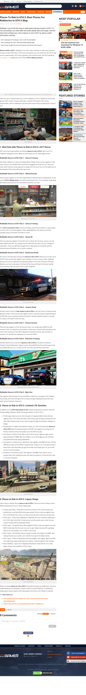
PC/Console (57, 12)
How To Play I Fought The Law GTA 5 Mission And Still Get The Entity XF (21, 45)
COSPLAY (40, 12)
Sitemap (49, 657)
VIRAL (23, 12)
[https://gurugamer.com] (9, 655)
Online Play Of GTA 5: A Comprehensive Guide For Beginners (23, 604)
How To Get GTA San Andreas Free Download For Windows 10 (79, 86)
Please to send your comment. (13, 621)
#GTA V (13, 1)
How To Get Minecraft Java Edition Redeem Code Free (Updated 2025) (79, 76)
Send (52, 626)
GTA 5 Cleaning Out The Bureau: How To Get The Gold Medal (18, 40)
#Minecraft (6, 1)
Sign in (82, 6)
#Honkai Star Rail (39, 1)
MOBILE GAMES (19, 646)
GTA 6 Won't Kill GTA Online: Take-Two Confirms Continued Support (78, 112)
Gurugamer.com (5, 58)
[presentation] (6, 609)
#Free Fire (19, 1)
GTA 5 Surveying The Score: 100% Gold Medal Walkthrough (17, 42)
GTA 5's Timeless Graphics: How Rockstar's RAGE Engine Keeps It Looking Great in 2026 (78, 104)
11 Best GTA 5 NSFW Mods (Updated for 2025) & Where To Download (79, 65)
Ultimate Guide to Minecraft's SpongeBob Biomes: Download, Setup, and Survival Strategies (79, 120)
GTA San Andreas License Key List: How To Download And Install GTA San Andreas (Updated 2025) (79, 54)
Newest (45, 614)
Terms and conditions (54, 654)
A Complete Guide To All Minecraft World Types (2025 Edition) (78, 129)
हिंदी (83, 12)
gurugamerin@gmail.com (32, 656)
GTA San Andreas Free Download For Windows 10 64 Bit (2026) (72, 44)
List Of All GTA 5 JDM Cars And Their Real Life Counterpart (78, 137)
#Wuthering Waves (28, 1)
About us (50, 651)
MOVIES (48, 12)
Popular (53, 614)
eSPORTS (16, 12)
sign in (8, 621)
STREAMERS (31, 12)
